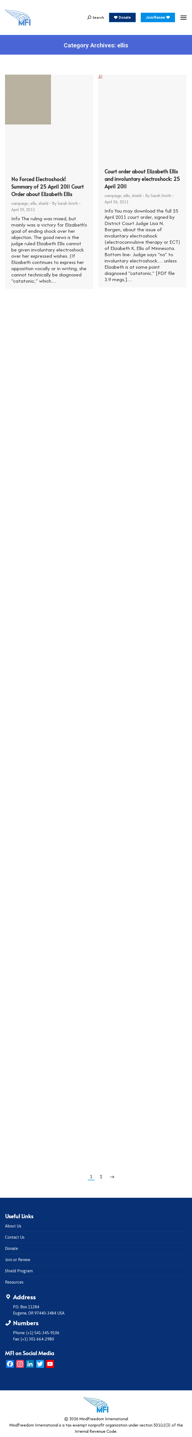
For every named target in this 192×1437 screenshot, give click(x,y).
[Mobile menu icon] (183, 17)
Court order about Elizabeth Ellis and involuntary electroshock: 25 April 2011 (142, 179)
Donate (11, 1248)
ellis (33, 203)
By (65, 203)
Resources (14, 1282)
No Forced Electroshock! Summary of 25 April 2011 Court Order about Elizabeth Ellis (47, 187)
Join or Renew (17, 1259)
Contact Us (14, 1237)
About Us (13, 1226)
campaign (19, 203)
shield (43, 203)
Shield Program (19, 1271)
